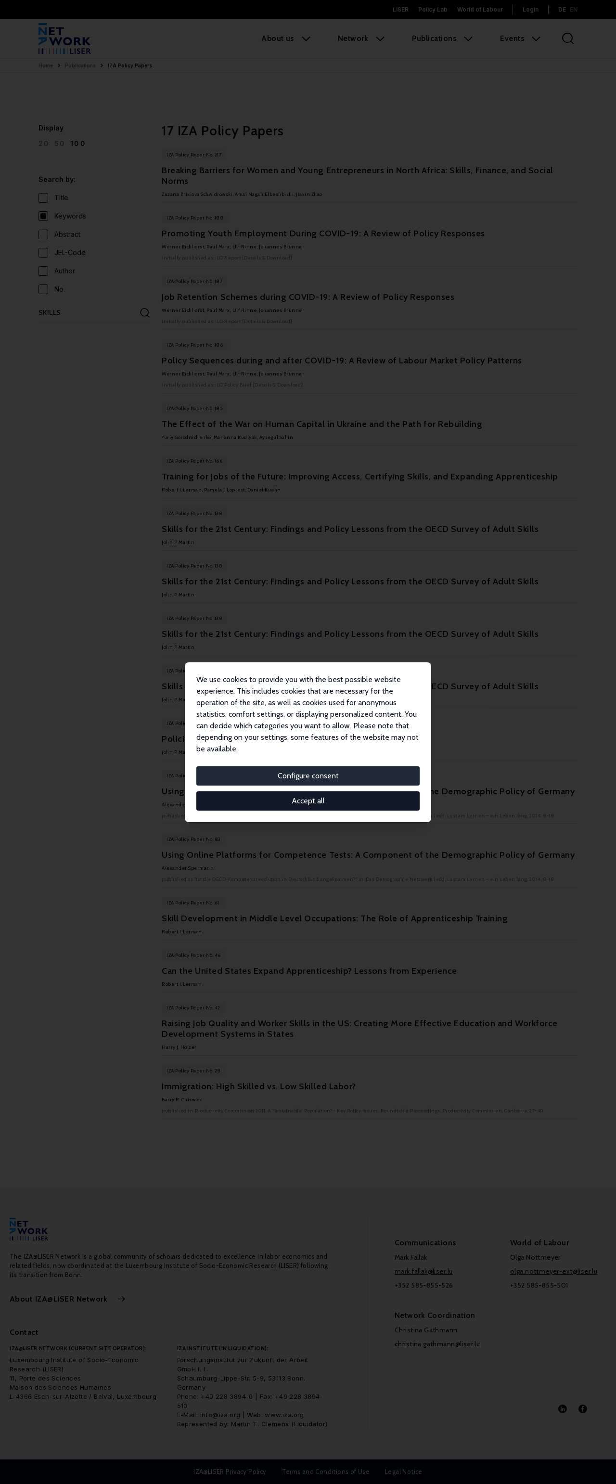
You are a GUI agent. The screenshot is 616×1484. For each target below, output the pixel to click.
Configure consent (308, 775)
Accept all (308, 800)
